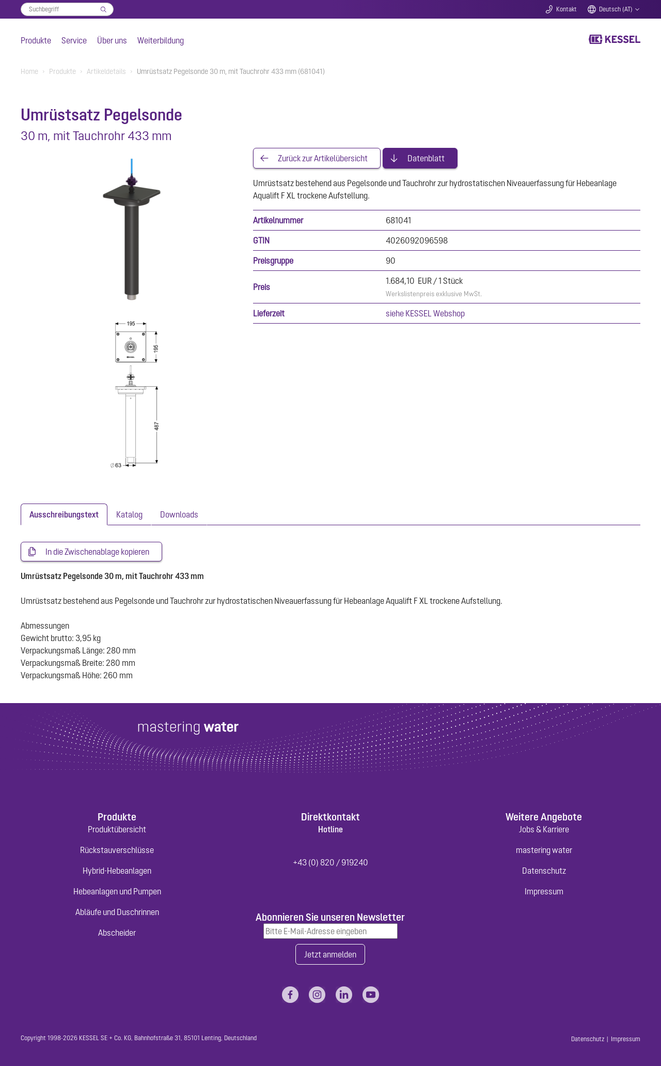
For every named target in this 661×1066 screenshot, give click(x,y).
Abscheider (117, 932)
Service (74, 40)
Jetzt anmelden (330, 954)
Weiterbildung (160, 40)
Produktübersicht (117, 829)
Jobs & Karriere (544, 829)
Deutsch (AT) (616, 9)
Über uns (112, 40)
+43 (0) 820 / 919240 (330, 862)
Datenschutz (544, 870)
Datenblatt (426, 158)
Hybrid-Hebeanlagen (117, 870)
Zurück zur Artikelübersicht (323, 158)
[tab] (64, 514)
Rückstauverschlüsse (117, 850)
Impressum (544, 891)
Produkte (36, 40)
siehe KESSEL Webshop (425, 313)
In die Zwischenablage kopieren (97, 551)
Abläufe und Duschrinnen (117, 912)
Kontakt (566, 9)
